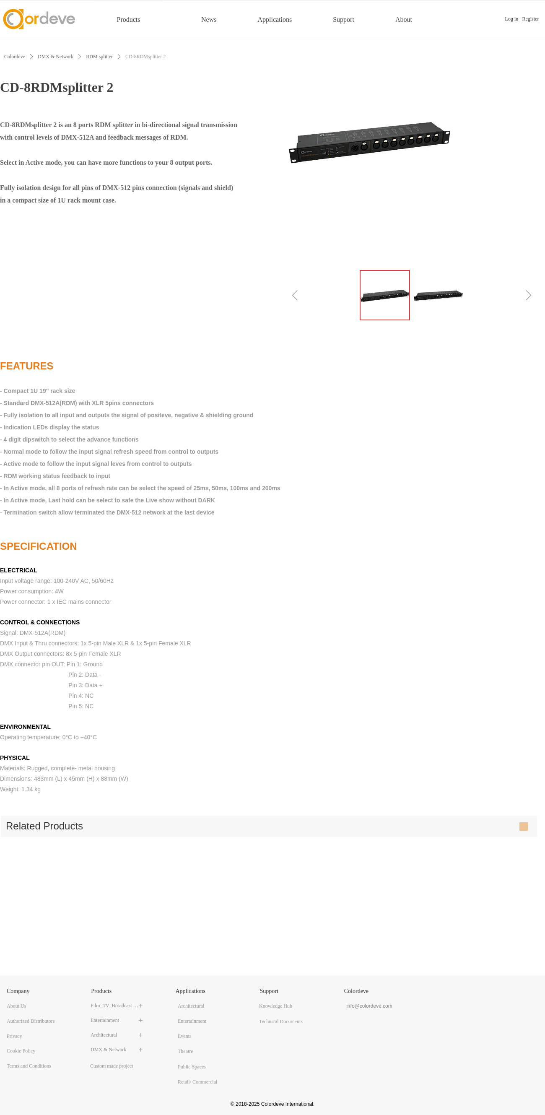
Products (128, 19)
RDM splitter (99, 57)
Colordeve (14, 57)
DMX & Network (55, 57)
